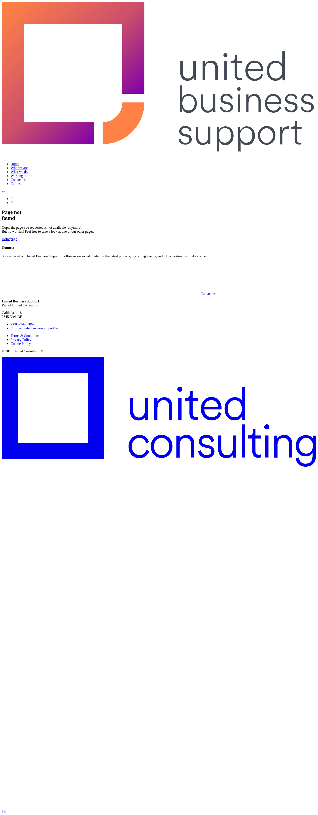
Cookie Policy (21, 344)
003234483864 (23, 324)
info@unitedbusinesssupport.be (36, 328)
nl (12, 199)
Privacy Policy (21, 340)
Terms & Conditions (25, 336)
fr (12, 203)
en (3, 191)
